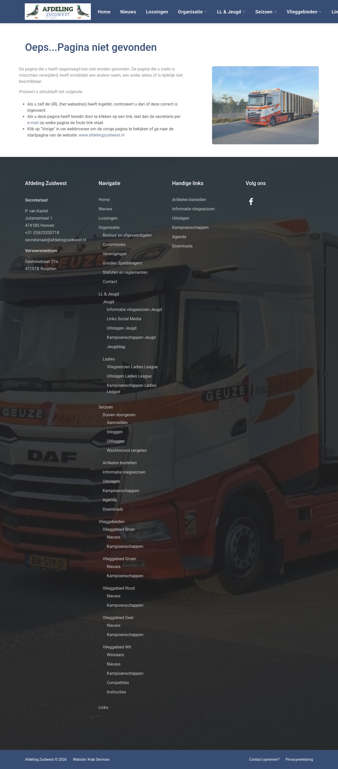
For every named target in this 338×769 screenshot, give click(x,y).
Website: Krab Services (91, 759)
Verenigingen (115, 253)
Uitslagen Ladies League (129, 376)
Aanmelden (117, 422)
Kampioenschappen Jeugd (131, 337)
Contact (110, 281)
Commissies (114, 244)
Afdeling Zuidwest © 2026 (46, 759)
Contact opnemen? (264, 759)
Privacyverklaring (299, 759)
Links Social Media (124, 318)
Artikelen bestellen (120, 462)
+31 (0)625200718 (42, 232)
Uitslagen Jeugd (121, 328)
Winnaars (115, 654)
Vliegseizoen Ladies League (132, 366)
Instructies (116, 692)
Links (103, 707)
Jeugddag (116, 346)
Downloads (113, 509)
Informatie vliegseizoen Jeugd (134, 309)
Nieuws (128, 11)
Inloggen (115, 431)
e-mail (25, 122)
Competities (118, 682)
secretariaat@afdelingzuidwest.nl (55, 239)
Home (104, 11)
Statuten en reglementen (125, 272)
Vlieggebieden (303, 11)
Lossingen (157, 11)
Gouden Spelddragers (122, 263)
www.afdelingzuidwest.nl (93, 135)
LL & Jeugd (231, 11)
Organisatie (192, 11)
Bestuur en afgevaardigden (127, 235)
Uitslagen (111, 481)
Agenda (110, 500)
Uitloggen (115, 441)
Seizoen (266, 11)
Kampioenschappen (121, 490)
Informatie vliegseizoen (124, 472)
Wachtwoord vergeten (127, 450)
